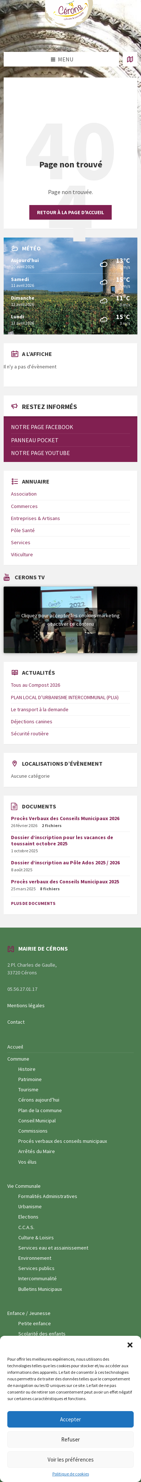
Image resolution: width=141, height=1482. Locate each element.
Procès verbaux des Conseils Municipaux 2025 (65, 881)
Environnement (34, 1258)
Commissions (33, 1130)
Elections (28, 1216)
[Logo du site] (70, 26)
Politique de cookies (70, 1474)
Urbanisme (30, 1206)
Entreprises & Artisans (35, 518)
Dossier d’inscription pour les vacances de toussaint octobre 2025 (62, 840)
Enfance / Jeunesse (29, 1313)
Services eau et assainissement (53, 1247)
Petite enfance (34, 1323)
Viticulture (22, 554)
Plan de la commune (40, 1110)
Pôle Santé (23, 530)
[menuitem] (70, 427)
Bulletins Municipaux (40, 1289)
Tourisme (28, 1089)
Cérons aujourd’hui (38, 1099)
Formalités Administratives (47, 1196)
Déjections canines (31, 721)
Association (24, 493)
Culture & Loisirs (36, 1237)
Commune (18, 1058)
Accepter (70, 1419)
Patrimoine (30, 1079)
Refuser (70, 1439)
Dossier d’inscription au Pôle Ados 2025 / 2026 (65, 862)
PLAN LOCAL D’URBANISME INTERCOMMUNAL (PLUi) (65, 697)
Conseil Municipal (37, 1120)
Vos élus (27, 1162)
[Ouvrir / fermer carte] (130, 59)
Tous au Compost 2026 (35, 685)
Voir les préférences (71, 1459)
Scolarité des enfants (42, 1333)
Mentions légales (26, 1005)
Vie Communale (24, 1186)
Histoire (27, 1069)
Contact (16, 1022)
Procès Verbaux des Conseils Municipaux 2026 (65, 818)
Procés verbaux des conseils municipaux (62, 1141)
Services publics (36, 1268)
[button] (130, 1345)
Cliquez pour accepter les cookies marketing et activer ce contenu (70, 619)
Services (20, 542)
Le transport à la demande (39, 709)
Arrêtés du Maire (36, 1151)
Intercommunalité (37, 1278)
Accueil (15, 1046)
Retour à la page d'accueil (70, 212)
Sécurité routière (30, 733)
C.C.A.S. (26, 1227)
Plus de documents (33, 903)
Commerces (24, 506)
